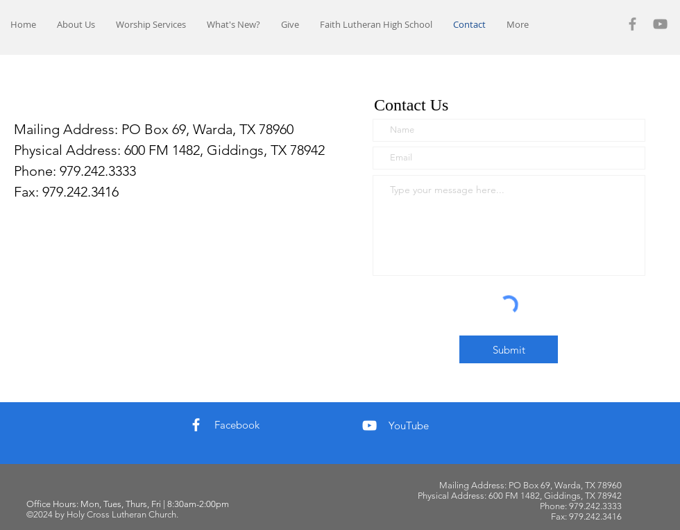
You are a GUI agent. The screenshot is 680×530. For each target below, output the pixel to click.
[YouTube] (660, 24)
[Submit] (508, 349)
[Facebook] (632, 24)
